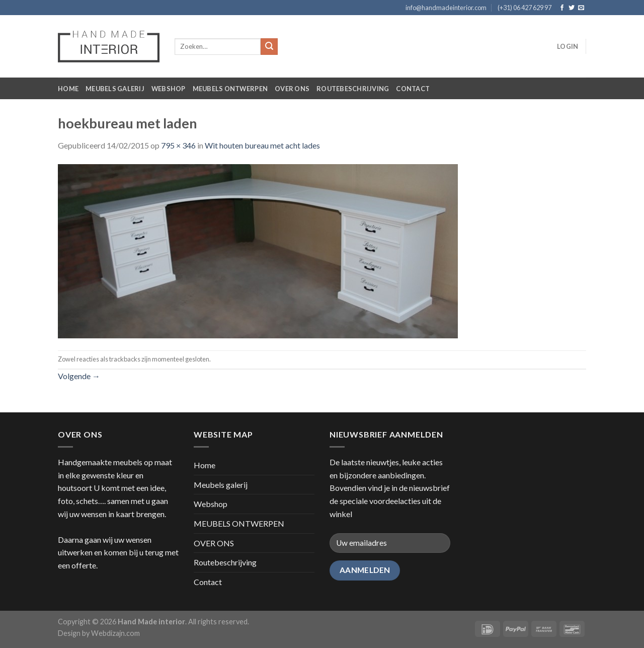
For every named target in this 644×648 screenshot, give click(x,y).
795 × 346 (178, 145)
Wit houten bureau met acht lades (262, 145)
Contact (413, 89)
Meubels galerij (115, 89)
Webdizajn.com (115, 633)
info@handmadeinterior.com (446, 8)
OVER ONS (292, 89)
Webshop (168, 89)
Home (68, 89)
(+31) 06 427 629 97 (524, 8)
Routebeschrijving (352, 89)
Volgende (79, 376)
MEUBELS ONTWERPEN (230, 89)
